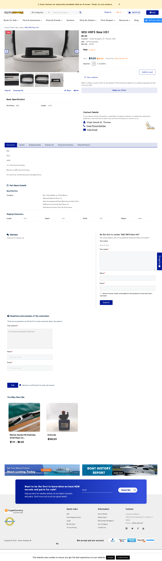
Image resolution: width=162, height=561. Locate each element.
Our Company (103, 524)
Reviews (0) (49, 145)
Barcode (84, 44)
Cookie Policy (122, 557)
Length (9, 218)
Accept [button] (110, 557)
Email (102, 283)
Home (7, 27)
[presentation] (26, 377)
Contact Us (102, 527)
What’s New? (102, 517)
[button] (91, 77)
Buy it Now (20, 27)
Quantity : (87, 64)
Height (47, 218)
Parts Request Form (74, 517)
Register (107, 12)
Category (10, 195)
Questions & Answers (65, 145)
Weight (123, 218)
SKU (83, 42)
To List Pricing (72, 527)
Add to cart (147, 72)
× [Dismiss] (119, 4)
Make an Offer (119, 90)
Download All (18, 90)
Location (84, 39)
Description (11, 145)
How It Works (102, 514)
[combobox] (40, 12)
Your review (104, 249)
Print (76, 90)
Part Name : (11, 105)
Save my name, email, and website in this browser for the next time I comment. (126, 295)
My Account (71, 524)
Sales (12, 27)
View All (7, 90)
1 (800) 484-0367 (137, 523)
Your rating (104, 241)
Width (85, 218)
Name (102, 273)
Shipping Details (35, 145)
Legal (68, 521)
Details (22, 145)
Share (67, 90)
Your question (12, 325)
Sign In (118, 12)
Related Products (84, 145)
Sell (152, 12)
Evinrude (52, 435)
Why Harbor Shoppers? (106, 521)
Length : (44, 105)
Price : (85, 58)
